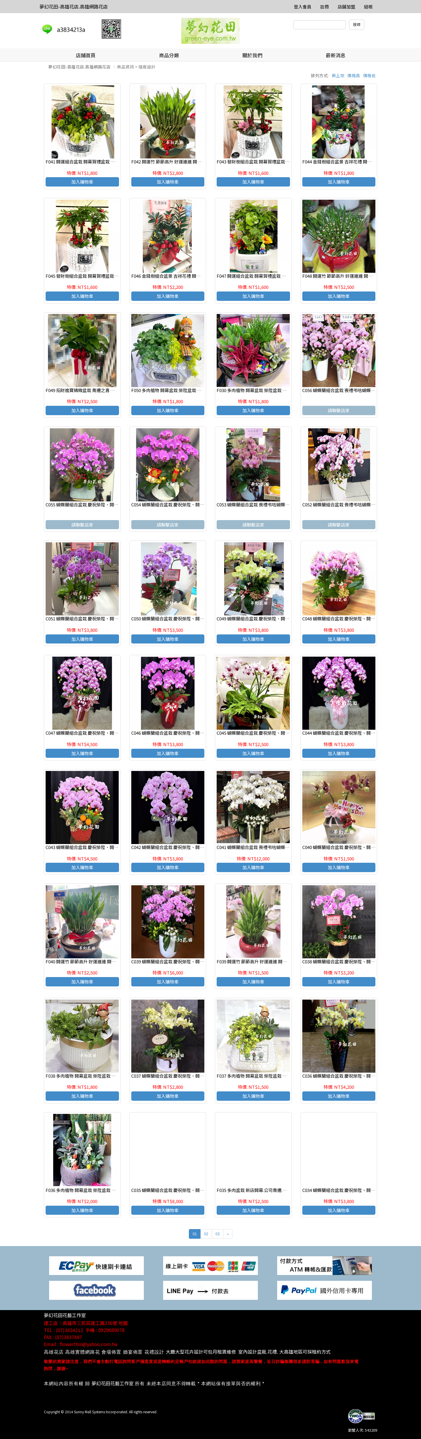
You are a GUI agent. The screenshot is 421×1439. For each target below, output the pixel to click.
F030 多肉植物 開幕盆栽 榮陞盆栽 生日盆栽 (258, 390)
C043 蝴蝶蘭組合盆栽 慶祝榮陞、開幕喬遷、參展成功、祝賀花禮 (108, 847)
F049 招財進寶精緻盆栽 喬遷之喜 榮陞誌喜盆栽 (91, 390)
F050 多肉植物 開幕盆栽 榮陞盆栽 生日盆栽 (173, 390)
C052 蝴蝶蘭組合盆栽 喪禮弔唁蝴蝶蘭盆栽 (343, 504)
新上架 (338, 75)
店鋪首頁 (86, 55)
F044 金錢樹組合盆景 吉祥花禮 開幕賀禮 (341, 161)
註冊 (324, 7)
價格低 (369, 75)
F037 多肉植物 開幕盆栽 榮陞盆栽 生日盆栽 (258, 1076)
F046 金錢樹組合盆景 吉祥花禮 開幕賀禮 (170, 276)
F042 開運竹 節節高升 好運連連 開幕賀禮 (170, 161)
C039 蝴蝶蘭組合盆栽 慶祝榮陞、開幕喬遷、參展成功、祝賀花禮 (194, 961)
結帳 (368, 7)
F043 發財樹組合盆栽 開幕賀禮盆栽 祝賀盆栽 (260, 161)
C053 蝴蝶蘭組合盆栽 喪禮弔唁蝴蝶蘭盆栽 (257, 504)
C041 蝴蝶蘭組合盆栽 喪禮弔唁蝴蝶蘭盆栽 (257, 847)
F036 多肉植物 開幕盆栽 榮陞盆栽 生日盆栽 (87, 1190)
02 (206, 1233)
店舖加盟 (346, 7)
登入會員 (302, 7)
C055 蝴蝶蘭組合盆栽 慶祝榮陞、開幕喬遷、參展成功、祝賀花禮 (108, 504)
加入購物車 (82, 182)
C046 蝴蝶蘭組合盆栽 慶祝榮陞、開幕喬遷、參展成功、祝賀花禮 (194, 733)
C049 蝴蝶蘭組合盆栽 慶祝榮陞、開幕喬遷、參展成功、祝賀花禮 (279, 618)
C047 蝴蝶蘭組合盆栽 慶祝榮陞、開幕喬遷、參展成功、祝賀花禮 (108, 733)
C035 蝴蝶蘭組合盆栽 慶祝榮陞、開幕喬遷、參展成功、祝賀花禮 (194, 1190)
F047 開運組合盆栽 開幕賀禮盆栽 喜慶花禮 (258, 276)
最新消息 (336, 55)
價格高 (353, 75)
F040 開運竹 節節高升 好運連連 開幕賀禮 (85, 961)
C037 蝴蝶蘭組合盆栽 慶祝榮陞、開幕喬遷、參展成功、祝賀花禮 (194, 1076)
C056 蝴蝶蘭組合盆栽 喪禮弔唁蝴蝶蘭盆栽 (343, 390)
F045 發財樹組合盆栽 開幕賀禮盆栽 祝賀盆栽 (89, 276)
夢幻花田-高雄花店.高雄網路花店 (73, 6)
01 (195, 1233)
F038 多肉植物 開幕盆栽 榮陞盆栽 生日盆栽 (87, 1076)
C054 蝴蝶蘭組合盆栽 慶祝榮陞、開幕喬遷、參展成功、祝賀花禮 (194, 504)
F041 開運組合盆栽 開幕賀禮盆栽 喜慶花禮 (87, 161)
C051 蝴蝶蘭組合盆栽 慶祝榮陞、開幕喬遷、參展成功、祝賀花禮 (108, 618)
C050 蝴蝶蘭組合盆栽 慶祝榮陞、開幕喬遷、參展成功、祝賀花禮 (194, 618)
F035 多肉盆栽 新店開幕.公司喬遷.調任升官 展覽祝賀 (267, 1190)
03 (217, 1233)
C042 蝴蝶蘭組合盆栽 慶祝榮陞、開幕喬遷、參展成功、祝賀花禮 (194, 847)
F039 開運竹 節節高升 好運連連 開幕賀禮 (256, 961)
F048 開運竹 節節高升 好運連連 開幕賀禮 (341, 276)
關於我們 (252, 55)
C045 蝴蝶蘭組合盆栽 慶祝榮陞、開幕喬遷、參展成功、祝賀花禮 (279, 733)
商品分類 (169, 55)
